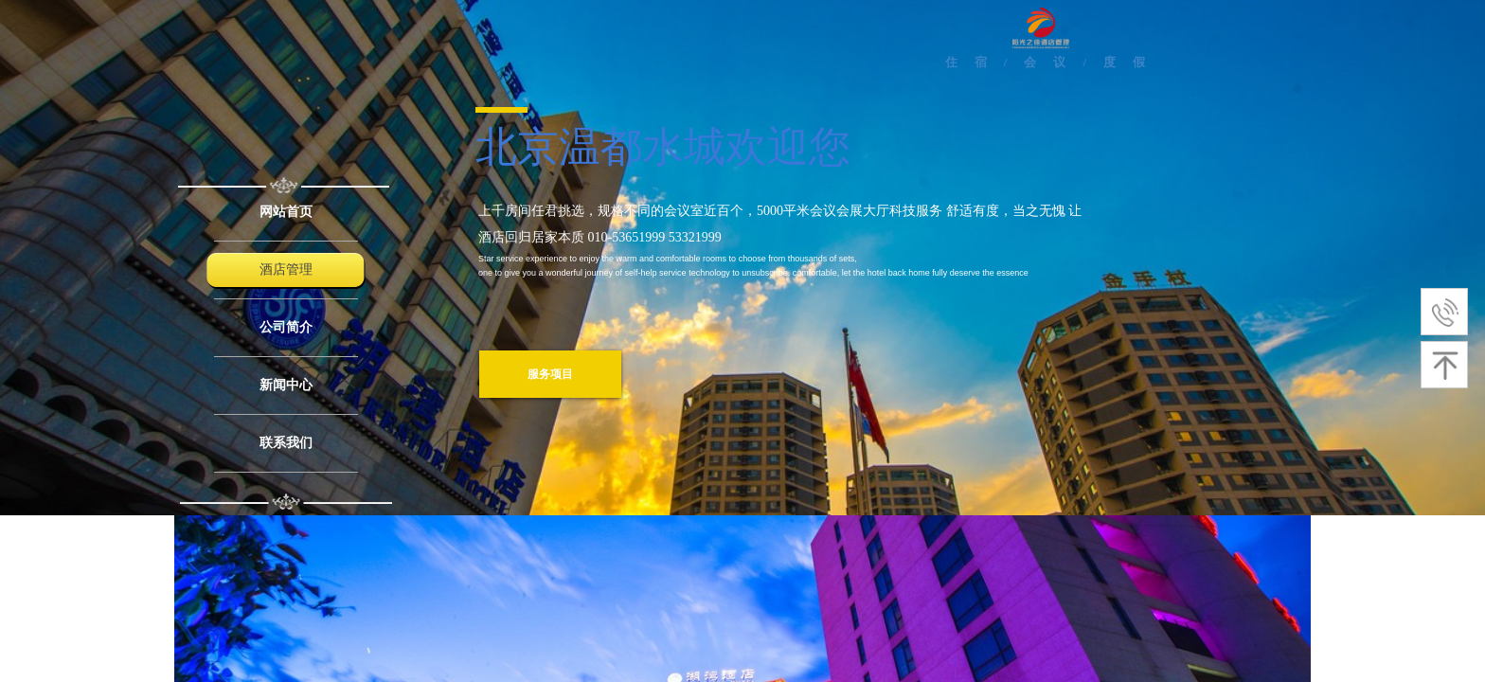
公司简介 (286, 327)
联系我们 (286, 443)
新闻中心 (286, 385)
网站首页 (286, 212)
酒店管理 (286, 269)
